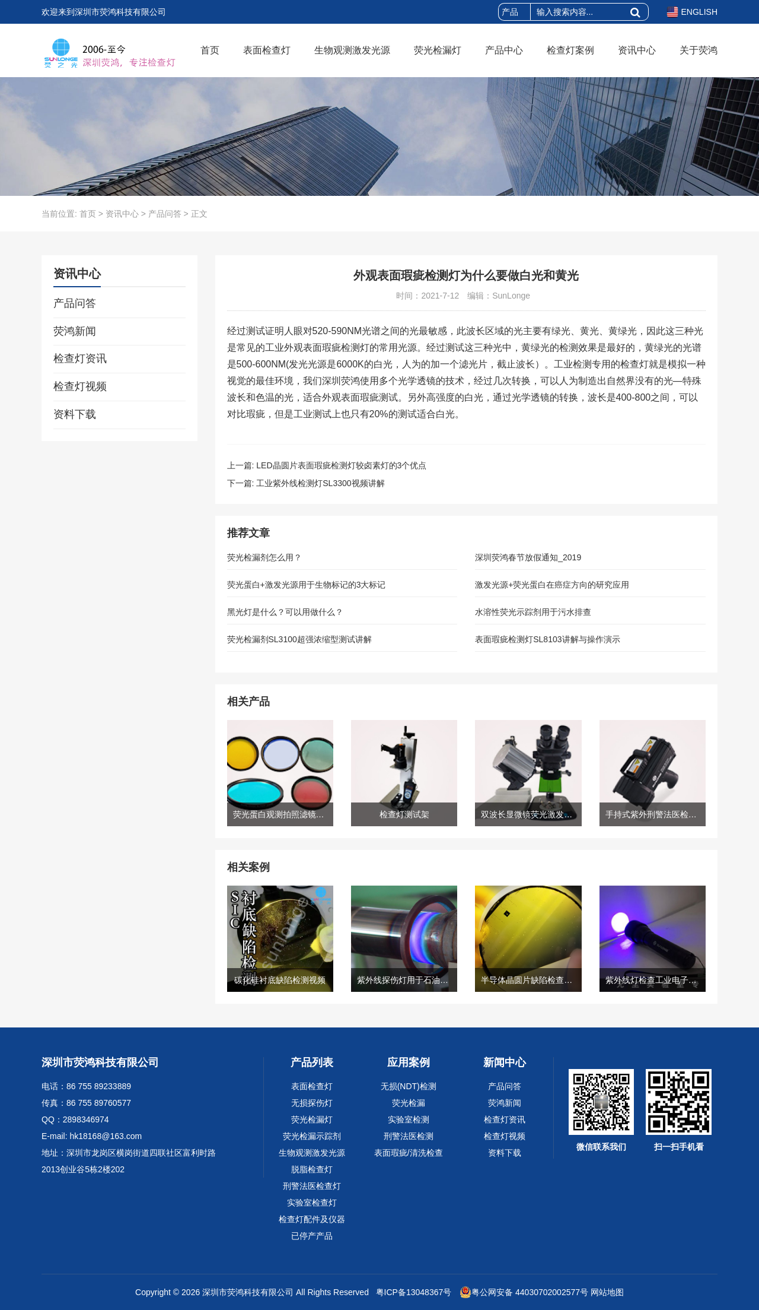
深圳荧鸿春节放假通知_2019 (528, 557)
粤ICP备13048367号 (413, 1292)
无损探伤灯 (312, 1103)
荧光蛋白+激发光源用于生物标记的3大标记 (306, 584)
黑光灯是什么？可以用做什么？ (285, 612)
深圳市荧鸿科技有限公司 (248, 1292)
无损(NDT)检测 (408, 1086)
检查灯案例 (570, 50)
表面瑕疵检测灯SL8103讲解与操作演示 (547, 639)
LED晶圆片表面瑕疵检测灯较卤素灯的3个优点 (341, 465)
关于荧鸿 (698, 50)
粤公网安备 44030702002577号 (524, 1292)
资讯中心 (637, 50)
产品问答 (164, 213)
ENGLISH (691, 12)
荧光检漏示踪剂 (312, 1136)
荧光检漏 (408, 1103)
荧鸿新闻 (74, 331)
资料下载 (74, 414)
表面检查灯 (267, 50)
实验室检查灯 (312, 1202)
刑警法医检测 (408, 1136)
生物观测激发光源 (352, 50)
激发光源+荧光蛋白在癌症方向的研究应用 (552, 584)
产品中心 (504, 50)
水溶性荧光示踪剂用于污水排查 (533, 612)
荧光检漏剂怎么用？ (264, 557)
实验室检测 (408, 1119)
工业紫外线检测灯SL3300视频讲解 (320, 483)
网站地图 (607, 1292)
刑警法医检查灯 (312, 1186)
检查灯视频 (80, 386)
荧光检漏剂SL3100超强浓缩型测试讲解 (299, 639)
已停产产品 (312, 1236)
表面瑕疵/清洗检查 (408, 1152)
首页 (209, 50)
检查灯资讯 (80, 358)
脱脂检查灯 (312, 1169)
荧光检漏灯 (437, 50)
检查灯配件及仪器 (312, 1219)
